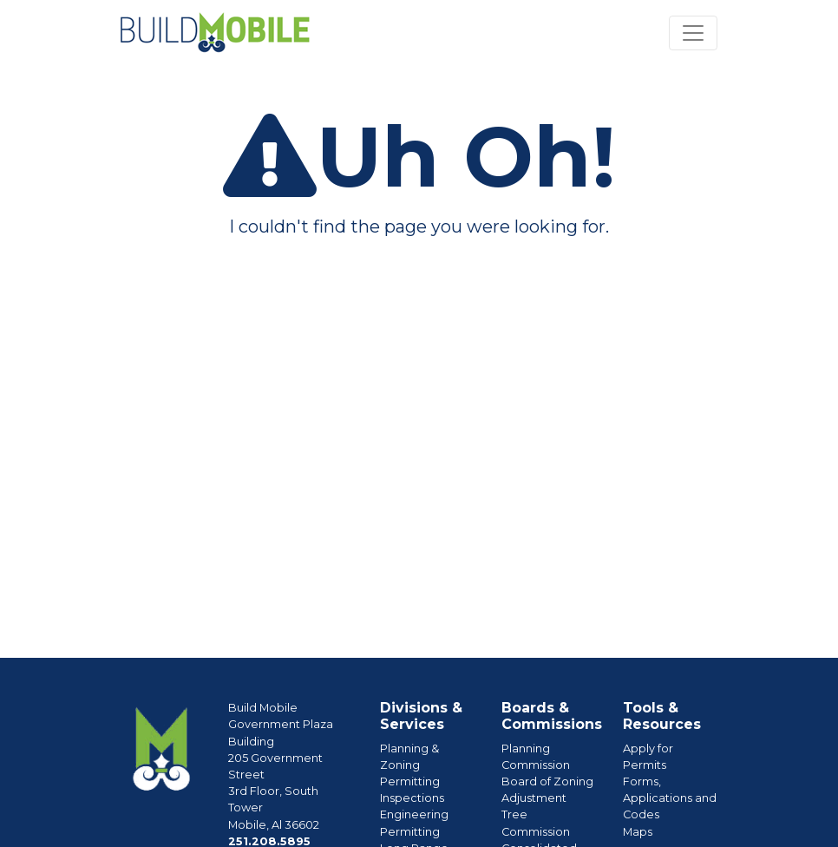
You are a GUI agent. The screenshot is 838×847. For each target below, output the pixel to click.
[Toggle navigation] (693, 33)
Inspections (412, 797)
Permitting (410, 781)
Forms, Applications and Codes (670, 798)
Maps (637, 831)
